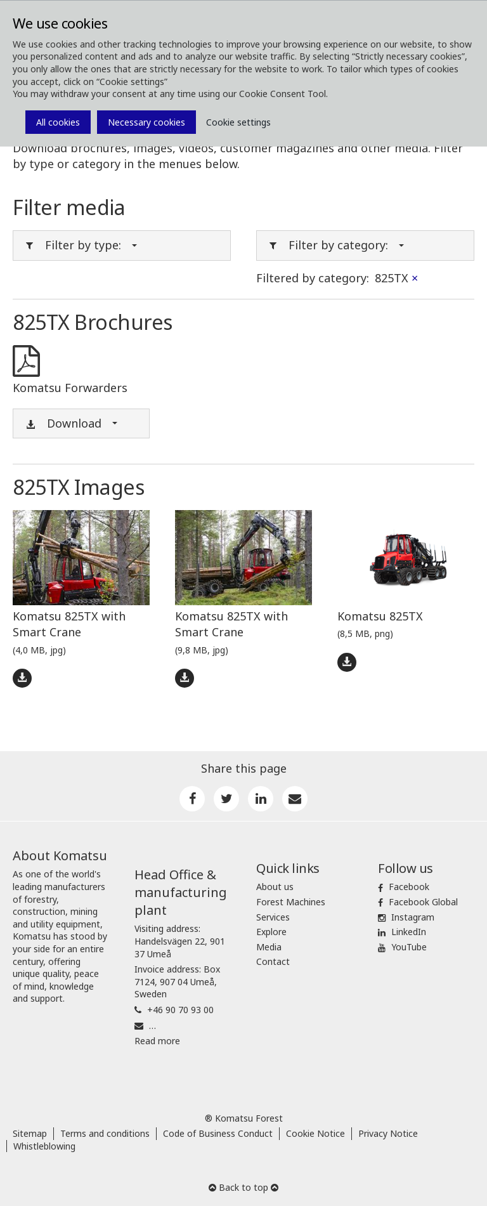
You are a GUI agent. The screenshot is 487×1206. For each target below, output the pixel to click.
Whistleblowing (44, 1146)
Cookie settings (238, 122)
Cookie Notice (315, 1133)
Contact (273, 961)
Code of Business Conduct (218, 1133)
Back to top (243, 1187)
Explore (271, 932)
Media (269, 947)
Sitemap (30, 1133)
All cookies (58, 122)
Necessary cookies (146, 122)
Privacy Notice (388, 1133)
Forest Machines (290, 902)
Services (273, 917)
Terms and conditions (105, 1133)
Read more (157, 1041)
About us (275, 887)
